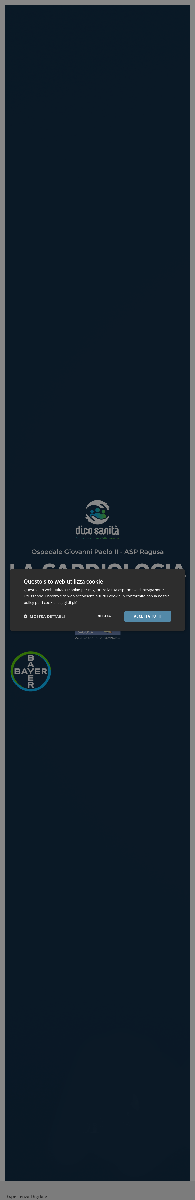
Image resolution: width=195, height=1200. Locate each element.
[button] (44, 616)
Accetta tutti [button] (148, 616)
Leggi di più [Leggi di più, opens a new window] (67, 602)
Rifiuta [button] (103, 615)
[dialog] (97, 600)
